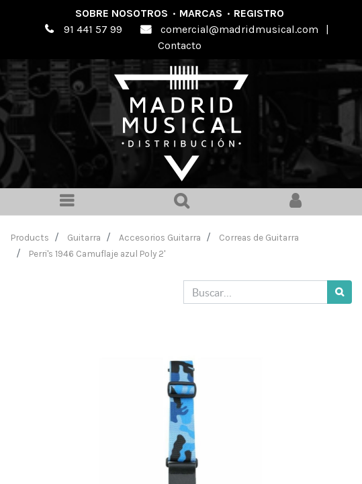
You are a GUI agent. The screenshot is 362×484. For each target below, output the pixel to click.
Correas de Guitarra (259, 237)
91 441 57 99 (93, 29)
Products (30, 237)
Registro (259, 13)
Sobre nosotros (121, 13)
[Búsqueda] (339, 292)
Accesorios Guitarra (160, 237)
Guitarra (84, 237)
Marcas (200, 13)
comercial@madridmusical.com (239, 29)
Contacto (179, 45)
